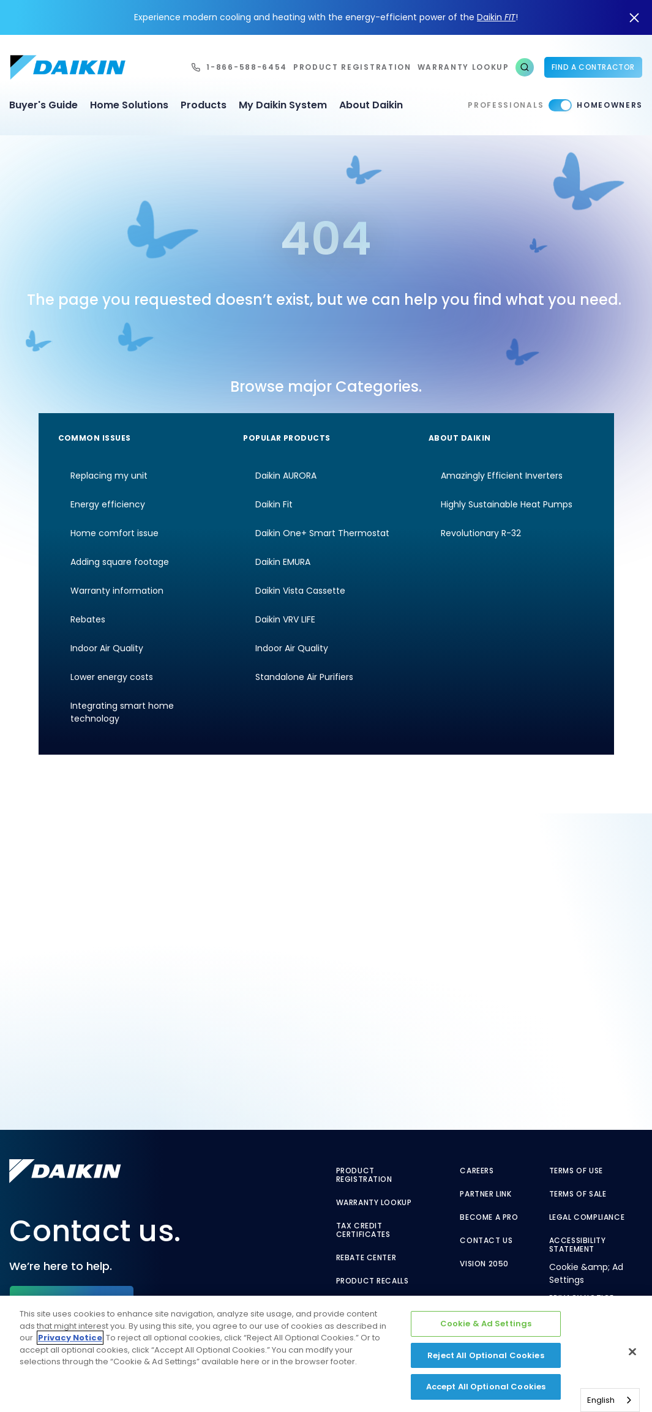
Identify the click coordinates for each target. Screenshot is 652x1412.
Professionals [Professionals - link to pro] (506, 105)
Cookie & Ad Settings (486, 1323)
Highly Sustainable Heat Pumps (506, 504)
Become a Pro (489, 1217)
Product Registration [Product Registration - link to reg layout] (364, 1175)
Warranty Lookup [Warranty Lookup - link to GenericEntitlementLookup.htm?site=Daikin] (374, 1202)
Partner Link (485, 1194)
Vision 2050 (484, 1264)
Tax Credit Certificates (363, 1230)
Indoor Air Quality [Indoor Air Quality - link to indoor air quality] (291, 648)
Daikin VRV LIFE (285, 619)
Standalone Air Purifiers (304, 677)
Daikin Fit (274, 504)
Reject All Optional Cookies (485, 1355)
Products (204, 105)
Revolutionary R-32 (481, 533)
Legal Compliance (587, 1217)
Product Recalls (372, 1281)
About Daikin (371, 105)
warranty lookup (463, 67)
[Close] (632, 1352)
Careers (476, 1171)
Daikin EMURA (282, 562)
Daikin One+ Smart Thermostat (322, 533)
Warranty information (116, 591)
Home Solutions (129, 105)
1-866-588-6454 (246, 67)
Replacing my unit (109, 475)
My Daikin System (283, 105)
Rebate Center (366, 1257)
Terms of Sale (578, 1194)
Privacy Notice (70, 1337)
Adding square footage (119, 562)
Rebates (87, 619)
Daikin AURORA (286, 475)
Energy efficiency (107, 504)
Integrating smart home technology (122, 712)
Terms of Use (576, 1171)
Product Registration (352, 67)
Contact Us (486, 1240)
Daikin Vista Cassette (300, 591)
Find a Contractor (593, 67)
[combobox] (610, 1400)
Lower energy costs (111, 677)
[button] (524, 67)
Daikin (496, 17)
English (601, 1400)
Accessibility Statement (577, 1244)
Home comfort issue (114, 533)
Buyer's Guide (43, 105)
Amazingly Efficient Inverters (502, 475)
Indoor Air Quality (106, 648)
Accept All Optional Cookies (486, 1386)
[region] (326, 1354)
